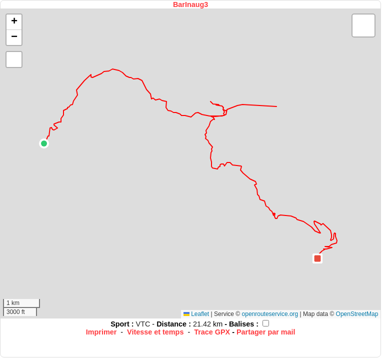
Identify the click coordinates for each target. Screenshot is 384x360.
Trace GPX (212, 332)
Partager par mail (266, 332)
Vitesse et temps (155, 332)
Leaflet (196, 314)
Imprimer (101, 332)
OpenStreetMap (357, 314)
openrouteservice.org (270, 314)
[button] (44, 144)
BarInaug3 (190, 4)
